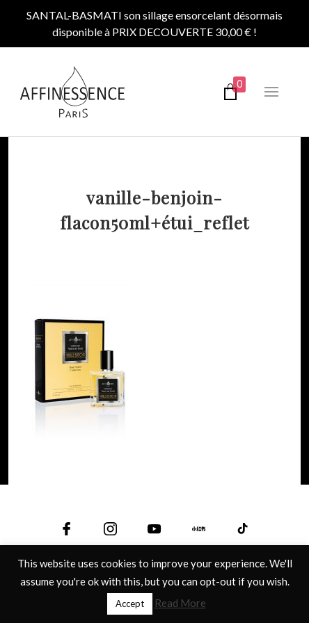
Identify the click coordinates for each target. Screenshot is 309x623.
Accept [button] (130, 603)
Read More (180, 603)
